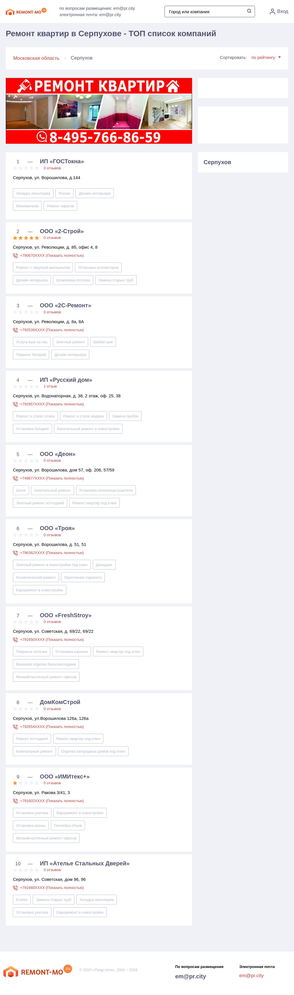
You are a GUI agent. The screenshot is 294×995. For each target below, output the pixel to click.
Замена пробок (125, 416)
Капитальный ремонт (52, 490)
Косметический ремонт (36, 577)
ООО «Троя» (57, 528)
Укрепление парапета (83, 577)
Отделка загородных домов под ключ (93, 751)
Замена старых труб (116, 280)
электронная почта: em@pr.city (90, 14)
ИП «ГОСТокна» (62, 161)
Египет (22, 900)
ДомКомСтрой (60, 702)
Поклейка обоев (68, 825)
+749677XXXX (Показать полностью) (52, 478)
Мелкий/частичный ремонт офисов (46, 677)
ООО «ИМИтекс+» (65, 776)
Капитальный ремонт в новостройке (88, 429)
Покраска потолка (31, 651)
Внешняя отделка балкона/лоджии (46, 664)
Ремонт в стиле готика (35, 416)
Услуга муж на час (32, 342)
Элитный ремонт (70, 342)
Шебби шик (103, 342)
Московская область (36, 58)
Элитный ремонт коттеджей (40, 503)
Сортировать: (250, 57)
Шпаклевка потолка (73, 280)
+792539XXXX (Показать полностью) (52, 330)
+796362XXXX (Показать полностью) (52, 553)
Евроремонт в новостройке (39, 590)
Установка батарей (32, 429)
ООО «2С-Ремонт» (65, 305)
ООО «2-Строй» (62, 231)
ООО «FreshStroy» (66, 615)
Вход (279, 11)
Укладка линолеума (33, 193)
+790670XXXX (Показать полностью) (52, 255)
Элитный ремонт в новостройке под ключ (52, 565)
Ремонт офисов (60, 206)
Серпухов (217, 162)
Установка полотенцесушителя (106, 490)
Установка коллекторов (98, 267)
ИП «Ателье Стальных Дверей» (85, 863)
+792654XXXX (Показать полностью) (52, 726)
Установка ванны (31, 825)
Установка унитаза (32, 813)
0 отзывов (52, 168)
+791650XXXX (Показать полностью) (52, 639)
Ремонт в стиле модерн (83, 416)
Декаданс (104, 565)
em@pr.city (190, 976)
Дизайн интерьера (94, 193)
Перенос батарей (31, 354)
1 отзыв (50, 386)
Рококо (64, 193)
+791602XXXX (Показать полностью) (52, 801)
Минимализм (27, 206)
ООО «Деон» (58, 454)
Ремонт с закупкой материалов (43, 267)
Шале (21, 490)
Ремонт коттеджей (32, 739)
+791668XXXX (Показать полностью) (52, 887)
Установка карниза (71, 651)
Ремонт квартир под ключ (94, 503)
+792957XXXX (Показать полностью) (52, 404)
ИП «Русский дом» (66, 380)
